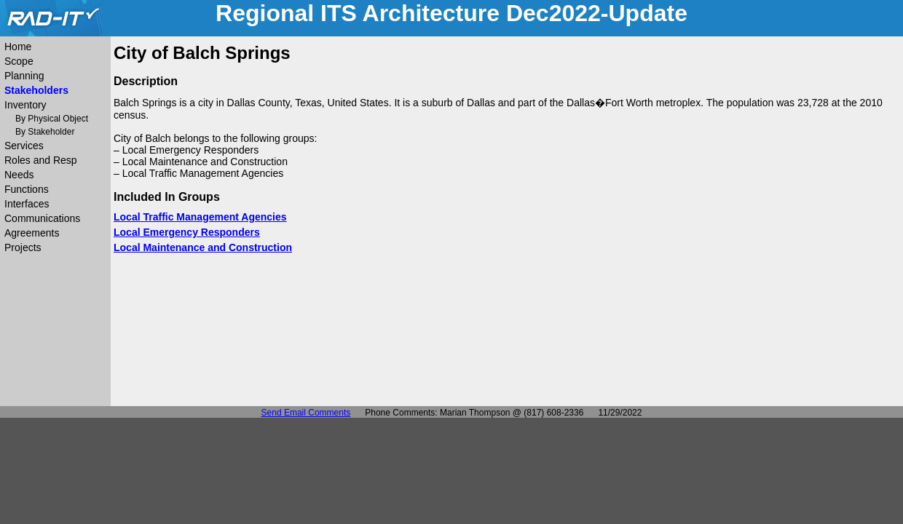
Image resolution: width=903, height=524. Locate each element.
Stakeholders (36, 90)
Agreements (31, 233)
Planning (24, 76)
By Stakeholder (44, 132)
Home (17, 46)
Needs (18, 174)
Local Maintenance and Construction (203, 247)
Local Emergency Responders (187, 232)
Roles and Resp (40, 160)
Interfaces (26, 204)
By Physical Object (51, 119)
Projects (23, 247)
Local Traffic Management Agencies (200, 217)
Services (24, 145)
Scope (18, 61)
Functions (26, 189)
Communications (42, 218)
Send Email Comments (306, 413)
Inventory (25, 105)
